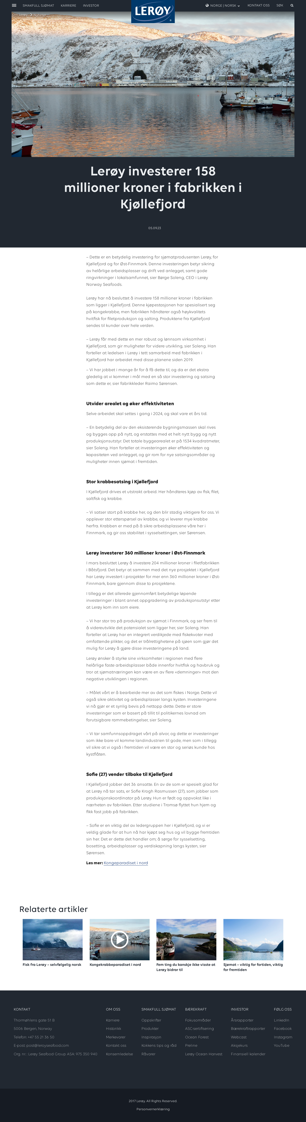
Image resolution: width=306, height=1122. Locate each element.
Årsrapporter (242, 1020)
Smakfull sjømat (38, 5)
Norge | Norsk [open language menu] (223, 5)
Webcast (239, 1037)
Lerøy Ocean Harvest (203, 1054)
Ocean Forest (197, 1037)
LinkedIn (281, 1020)
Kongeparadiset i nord (126, 863)
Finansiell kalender (248, 1054)
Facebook (283, 1029)
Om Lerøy (19, 15)
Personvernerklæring (153, 1109)
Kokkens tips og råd (159, 1046)
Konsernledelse (119, 1054)
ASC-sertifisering (199, 1029)
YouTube (281, 1046)
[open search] (285, 5)
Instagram (283, 1037)
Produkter (150, 1029)
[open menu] (14, 5)
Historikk (113, 1029)
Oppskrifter (151, 1020)
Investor (91, 5)
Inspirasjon (151, 1037)
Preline (191, 1046)
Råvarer (148, 1054)
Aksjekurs (239, 1046)
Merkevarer (115, 1037)
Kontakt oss (259, 5)
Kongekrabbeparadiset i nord (115, 965)
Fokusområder (198, 1020)
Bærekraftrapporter (248, 1029)
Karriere (68, 5)
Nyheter (40, 15)
